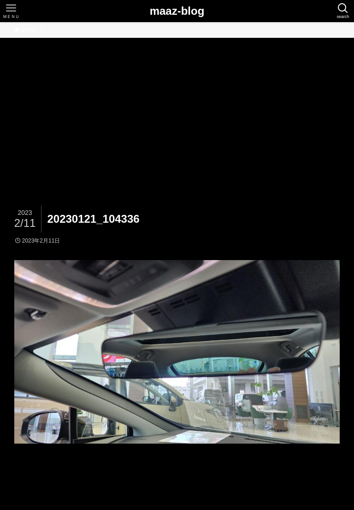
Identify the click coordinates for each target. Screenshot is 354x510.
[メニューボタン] (11, 11)
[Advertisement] (177, 107)
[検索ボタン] (343, 11)
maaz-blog (177, 11)
